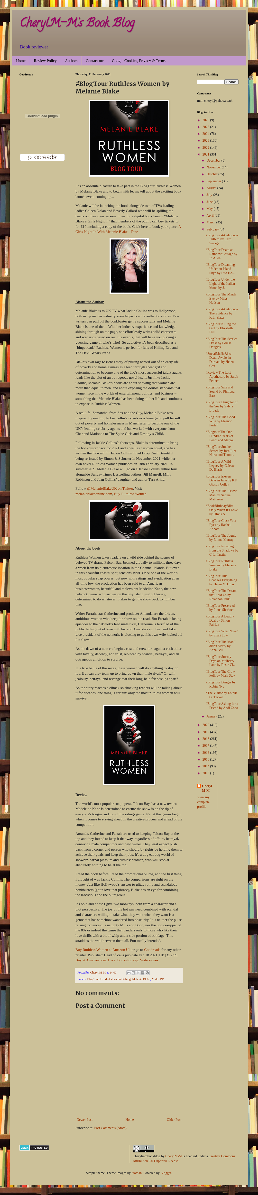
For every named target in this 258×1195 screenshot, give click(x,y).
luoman (136, 1173)
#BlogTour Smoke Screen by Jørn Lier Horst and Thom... (221, 451)
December (213, 160)
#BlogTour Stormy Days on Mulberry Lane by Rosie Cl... (221, 661)
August (211, 188)
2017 (206, 745)
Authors (71, 61)
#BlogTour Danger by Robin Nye (221, 684)
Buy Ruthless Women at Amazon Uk (102, 949)
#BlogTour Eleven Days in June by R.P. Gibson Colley (222, 481)
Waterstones (149, 960)
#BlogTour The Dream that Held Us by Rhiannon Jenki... (221, 595)
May (209, 209)
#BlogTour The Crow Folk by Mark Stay (220, 674)
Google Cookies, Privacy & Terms (139, 61)
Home (21, 61)
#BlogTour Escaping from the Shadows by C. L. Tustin (222, 550)
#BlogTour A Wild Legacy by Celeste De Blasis (220, 466)
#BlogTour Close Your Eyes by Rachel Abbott (221, 525)
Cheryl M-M (207, 788)
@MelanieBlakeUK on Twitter (110, 488)
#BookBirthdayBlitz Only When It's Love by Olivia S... (222, 510)
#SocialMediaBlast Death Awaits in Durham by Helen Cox (220, 360)
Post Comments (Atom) (110, 1128)
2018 (206, 739)
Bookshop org (127, 960)
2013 (206, 773)
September (214, 181)
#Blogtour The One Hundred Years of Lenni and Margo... (220, 436)
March (211, 222)
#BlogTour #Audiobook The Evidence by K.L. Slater (222, 313)
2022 (206, 147)
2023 (206, 140)
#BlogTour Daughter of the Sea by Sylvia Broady (222, 406)
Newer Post (84, 1119)
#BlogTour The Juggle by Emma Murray (221, 538)
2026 (206, 120)
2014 (206, 766)
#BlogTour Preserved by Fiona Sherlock (220, 608)
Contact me (94, 61)
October (212, 174)
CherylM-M (173, 1156)
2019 (206, 732)
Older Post (174, 1119)
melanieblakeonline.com (93, 494)
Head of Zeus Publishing (115, 979)
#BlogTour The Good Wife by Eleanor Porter (220, 421)
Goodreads (152, 949)
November (214, 167)
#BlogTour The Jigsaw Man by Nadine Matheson (221, 495)
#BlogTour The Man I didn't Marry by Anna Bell (221, 646)
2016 (206, 752)
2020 (206, 725)
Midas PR (158, 979)
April (210, 215)
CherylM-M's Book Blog (76, 24)
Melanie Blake (141, 979)
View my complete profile (203, 802)
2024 (206, 134)
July (209, 195)
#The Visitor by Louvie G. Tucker (222, 695)
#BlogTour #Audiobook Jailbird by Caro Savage (222, 239)
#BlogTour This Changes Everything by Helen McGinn (221, 580)
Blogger (165, 1173)
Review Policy (45, 61)
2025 (206, 127)
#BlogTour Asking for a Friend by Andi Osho (222, 706)
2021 (206, 154)
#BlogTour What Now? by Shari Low (222, 633)
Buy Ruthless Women (130, 494)
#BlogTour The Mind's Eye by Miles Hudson (221, 298)
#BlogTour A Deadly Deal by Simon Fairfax (220, 620)
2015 (206, 759)
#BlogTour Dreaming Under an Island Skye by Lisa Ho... (220, 269)
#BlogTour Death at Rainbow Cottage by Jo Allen (221, 254)
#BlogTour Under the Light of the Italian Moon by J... (220, 284)
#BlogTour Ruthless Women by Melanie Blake (221, 565)
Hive (111, 960)
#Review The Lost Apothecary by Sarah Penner (222, 377)
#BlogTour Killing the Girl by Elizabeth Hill (221, 328)
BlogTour (93, 979)
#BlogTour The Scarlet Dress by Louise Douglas (221, 343)
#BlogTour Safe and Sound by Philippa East (220, 391)
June (209, 202)
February (213, 229)
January (212, 716)
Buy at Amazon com (90, 960)
